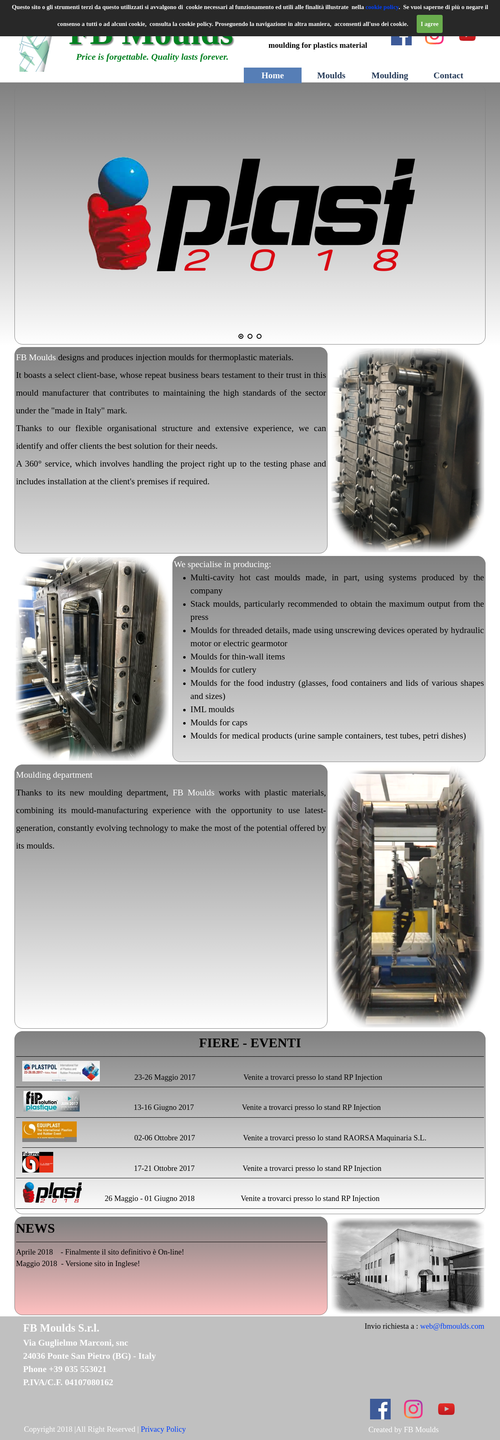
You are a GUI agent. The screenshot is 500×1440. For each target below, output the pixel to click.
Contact (448, 75)
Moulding (390, 75)
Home (273, 75)
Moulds (331, 75)
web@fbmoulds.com (452, 1326)
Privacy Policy (163, 1429)
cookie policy (382, 7)
